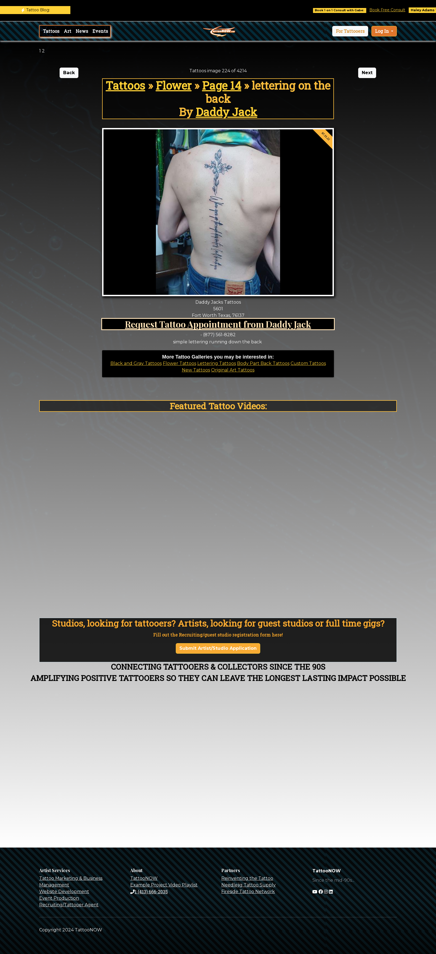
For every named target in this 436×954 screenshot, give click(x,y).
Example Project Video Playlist (164, 885)
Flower (174, 85)
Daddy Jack (226, 112)
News (82, 31)
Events (100, 31)
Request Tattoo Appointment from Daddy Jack (218, 324)
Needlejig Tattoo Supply (248, 885)
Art (67, 31)
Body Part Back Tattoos (263, 363)
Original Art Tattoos (232, 370)
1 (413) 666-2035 (149, 891)
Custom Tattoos (308, 363)
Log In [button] (382, 31)
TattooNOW (144, 878)
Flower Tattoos (179, 363)
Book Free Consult (395, 9)
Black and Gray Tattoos (136, 363)
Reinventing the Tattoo (247, 878)
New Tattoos (196, 370)
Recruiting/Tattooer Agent (69, 904)
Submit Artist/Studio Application (218, 648)
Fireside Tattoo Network (248, 891)
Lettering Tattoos (216, 363)
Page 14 (221, 85)
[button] (350, 31)
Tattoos (51, 31)
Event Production (59, 898)
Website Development (64, 891)
